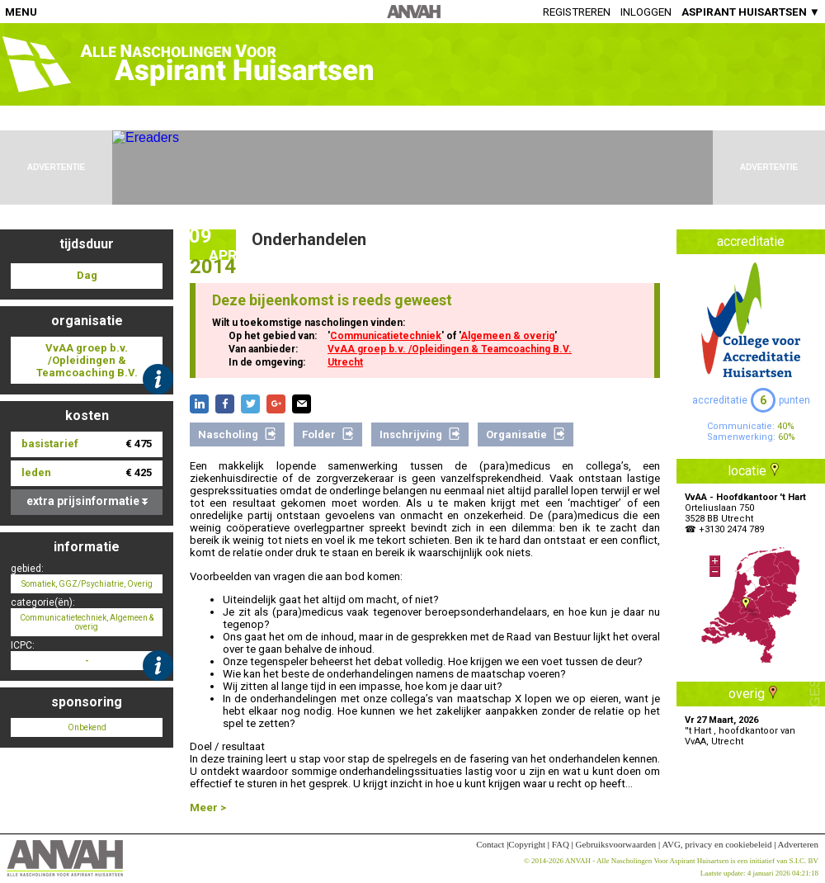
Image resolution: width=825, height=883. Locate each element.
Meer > (208, 807)
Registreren (576, 12)
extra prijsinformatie (87, 501)
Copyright (526, 844)
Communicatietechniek (385, 336)
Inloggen (646, 12)
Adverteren (798, 844)
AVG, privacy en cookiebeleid (716, 844)
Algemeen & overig (507, 336)
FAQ (560, 844)
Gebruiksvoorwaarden (616, 844)
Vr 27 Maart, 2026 (721, 720)
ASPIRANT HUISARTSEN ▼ (750, 12)
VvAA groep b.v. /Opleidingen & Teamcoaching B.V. (450, 349)
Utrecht (345, 362)
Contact (490, 844)
